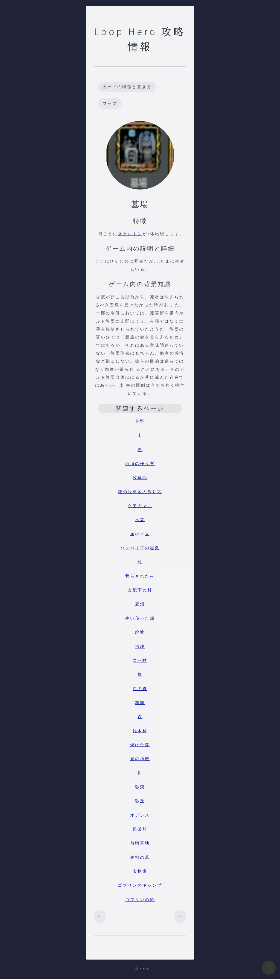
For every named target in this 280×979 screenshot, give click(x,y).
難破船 (140, 829)
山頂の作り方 (140, 463)
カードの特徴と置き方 (127, 86)
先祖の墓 (140, 857)
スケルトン (130, 233)
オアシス (140, 815)
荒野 (140, 421)
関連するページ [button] (140, 408)
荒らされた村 (140, 576)
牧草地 (140, 477)
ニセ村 (140, 660)
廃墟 (140, 632)
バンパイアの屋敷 (139, 548)
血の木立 (140, 534)
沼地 (140, 646)
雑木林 (140, 730)
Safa (145, 969)
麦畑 (140, 604)
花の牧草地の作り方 (140, 491)
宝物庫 (140, 871)
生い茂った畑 (140, 618)
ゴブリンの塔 (140, 899)
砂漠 (140, 787)
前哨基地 (140, 843)
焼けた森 (140, 744)
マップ (110, 103)
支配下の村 (140, 590)
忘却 (140, 702)
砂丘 (140, 801)
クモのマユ (140, 505)
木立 (140, 519)
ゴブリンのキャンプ (140, 885)
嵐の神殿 (140, 758)
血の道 (140, 688)
